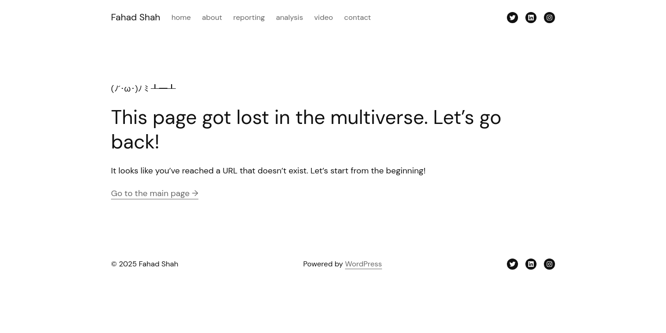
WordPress (363, 264)
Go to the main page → (154, 193)
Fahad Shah (135, 17)
